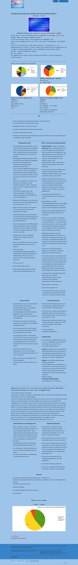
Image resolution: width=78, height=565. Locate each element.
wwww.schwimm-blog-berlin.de (24, 550)
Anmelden (65, 563)
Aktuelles (55, 1)
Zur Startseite (15, 536)
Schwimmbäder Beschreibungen (18, 538)
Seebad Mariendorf (63, 1)
